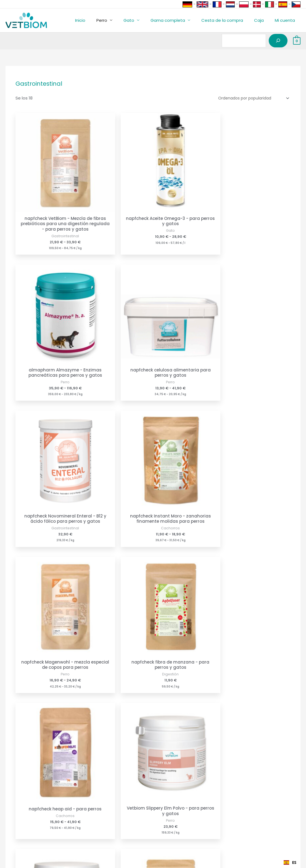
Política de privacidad (100, 815)
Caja (263, 20)
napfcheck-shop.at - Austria (184, 807)
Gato (141, 20)
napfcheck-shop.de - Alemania (187, 800)
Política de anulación (99, 807)
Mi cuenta (286, 20)
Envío (5, 807)
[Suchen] (278, 41)
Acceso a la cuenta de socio (29, 823)
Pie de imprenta (94, 800)
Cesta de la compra (229, 20)
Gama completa (177, 20)
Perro (117, 20)
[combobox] (289, 862)
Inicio (98, 20)
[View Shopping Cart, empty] (296, 41)
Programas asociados (22, 815)
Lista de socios (15, 831)
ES (290, 862)
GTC (82, 823)
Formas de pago (17, 800)
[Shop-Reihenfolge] (250, 97)
